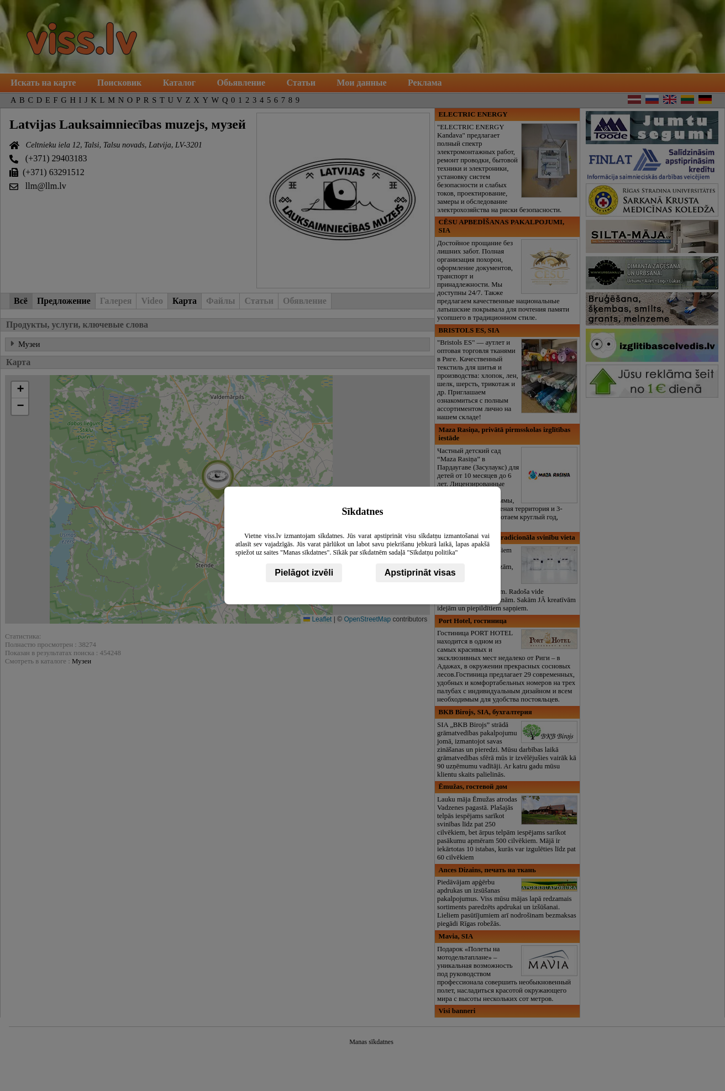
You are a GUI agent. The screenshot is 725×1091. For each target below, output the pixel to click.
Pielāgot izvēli (304, 572)
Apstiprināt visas (420, 572)
